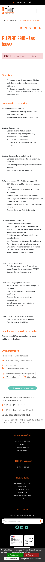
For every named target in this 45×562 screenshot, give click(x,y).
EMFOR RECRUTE (22, 450)
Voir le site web (10, 377)
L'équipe (22, 444)
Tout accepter (15, 555)
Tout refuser (31, 555)
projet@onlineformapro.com (16, 368)
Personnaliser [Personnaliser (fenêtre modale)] (11, 559)
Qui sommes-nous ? (22, 441)
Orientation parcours (22, 484)
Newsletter (19, 2)
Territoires (22, 492)
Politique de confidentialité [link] (30, 559)
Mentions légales (22, 467)
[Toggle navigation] (39, 11)
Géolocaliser (30, 377)
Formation (12, 21)
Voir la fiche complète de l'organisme (18, 373)
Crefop (22, 498)
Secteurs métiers (22, 490)
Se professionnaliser (22, 495)
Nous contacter (22, 447)
